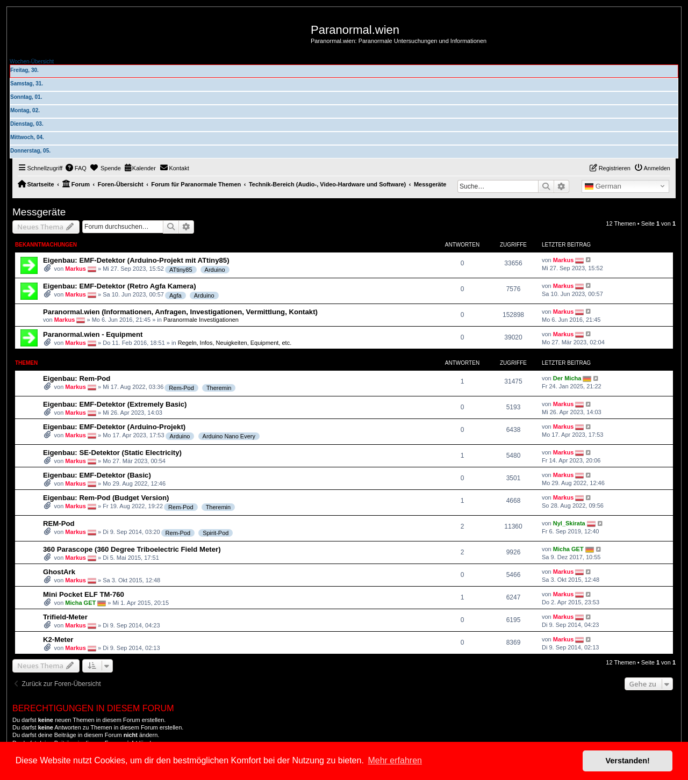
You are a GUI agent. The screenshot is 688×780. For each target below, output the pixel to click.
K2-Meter (58, 639)
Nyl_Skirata (569, 523)
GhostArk (59, 572)
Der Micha (567, 378)
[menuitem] (76, 168)
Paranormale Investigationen (201, 319)
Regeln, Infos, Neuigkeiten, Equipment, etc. (235, 343)
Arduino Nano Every (229, 436)
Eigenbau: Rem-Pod (76, 378)
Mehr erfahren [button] (395, 760)
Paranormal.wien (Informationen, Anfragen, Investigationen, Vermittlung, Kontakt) (180, 312)
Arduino (215, 269)
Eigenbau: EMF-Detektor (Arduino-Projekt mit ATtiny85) (136, 260)
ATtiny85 (180, 269)
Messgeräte (39, 212)
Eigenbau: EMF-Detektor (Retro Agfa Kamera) (119, 286)
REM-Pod (59, 523)
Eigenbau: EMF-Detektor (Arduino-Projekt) (114, 427)
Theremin (218, 388)
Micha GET (568, 549)
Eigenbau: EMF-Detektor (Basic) (97, 475)
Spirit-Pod (215, 533)
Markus (75, 268)
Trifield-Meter (65, 617)
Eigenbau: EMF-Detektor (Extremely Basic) (115, 404)
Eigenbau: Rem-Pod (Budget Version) (106, 498)
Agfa (175, 295)
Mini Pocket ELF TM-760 (83, 594)
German (603, 186)
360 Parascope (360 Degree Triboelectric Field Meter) (132, 549)
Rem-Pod (181, 388)
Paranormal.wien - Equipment (92, 334)
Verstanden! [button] (628, 760)
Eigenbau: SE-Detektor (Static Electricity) (112, 453)
